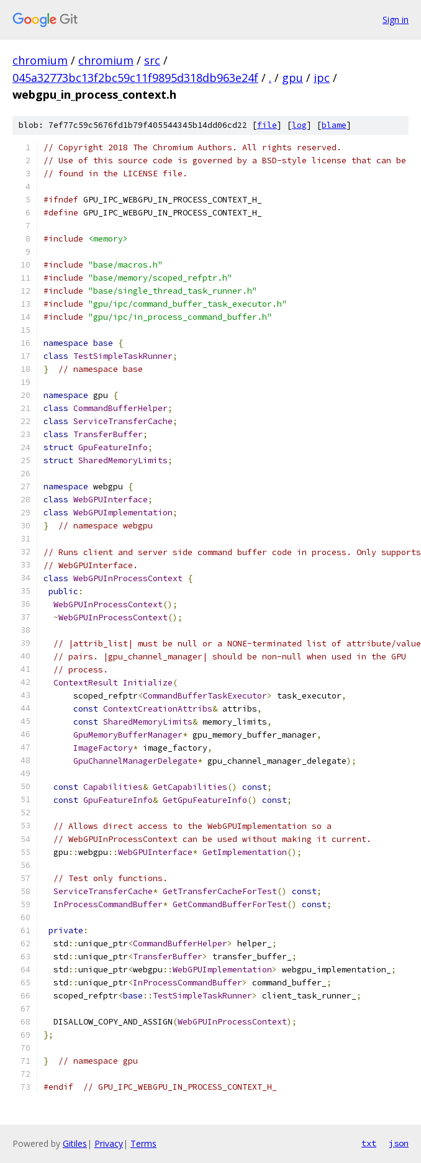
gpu (292, 77)
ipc (322, 77)
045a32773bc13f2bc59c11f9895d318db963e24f (135, 77)
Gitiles (75, 1143)
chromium (40, 60)
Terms (143, 1143)
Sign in (396, 19)
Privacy (108, 1143)
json (399, 1143)
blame (334, 125)
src (152, 60)
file (267, 125)
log (299, 125)
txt (368, 1143)
